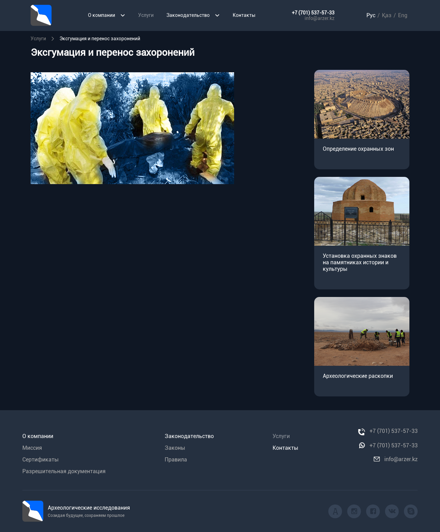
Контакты (244, 15)
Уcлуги (38, 38)
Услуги (146, 15)
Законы (175, 448)
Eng (402, 15)
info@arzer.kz (319, 18)
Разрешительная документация (64, 471)
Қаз (387, 15)
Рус (370, 15)
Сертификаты (40, 459)
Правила (176, 459)
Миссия (32, 448)
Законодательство (193, 15)
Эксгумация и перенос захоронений (99, 38)
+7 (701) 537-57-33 (313, 12)
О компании (106, 15)
